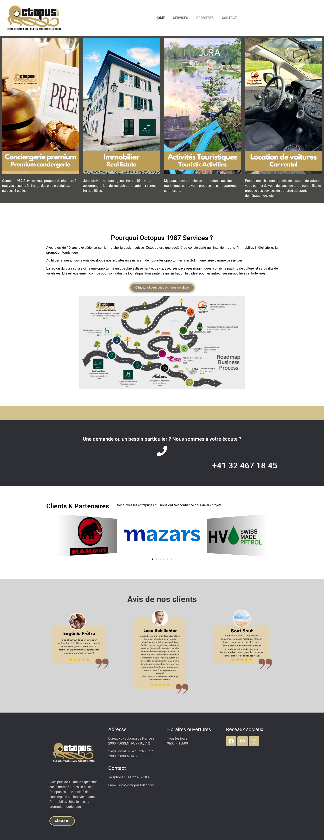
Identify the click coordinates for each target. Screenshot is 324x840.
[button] (50, 535)
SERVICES (180, 18)
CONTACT (229, 18)
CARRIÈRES (205, 18)
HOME (160, 18)
